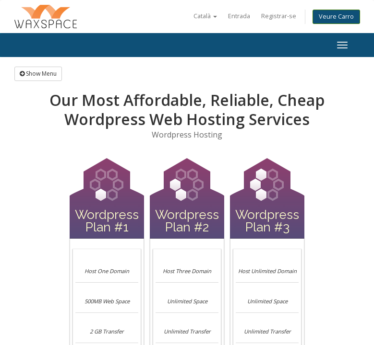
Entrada (239, 16)
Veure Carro (336, 16)
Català (205, 16)
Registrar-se (278, 16)
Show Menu (38, 73)
